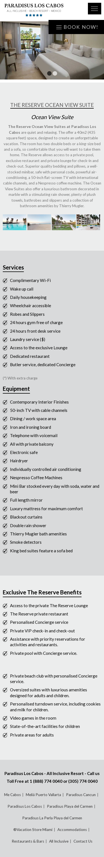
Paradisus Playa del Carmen (70, 806)
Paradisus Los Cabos (24, 806)
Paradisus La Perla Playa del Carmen (52, 818)
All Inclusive (59, 841)
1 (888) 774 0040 (46, 781)
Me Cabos (12, 794)
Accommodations (72, 829)
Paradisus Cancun (81, 794)
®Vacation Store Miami (32, 829)
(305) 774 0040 (83, 781)
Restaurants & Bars (28, 841)
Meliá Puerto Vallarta (43, 794)
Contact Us (82, 841)
